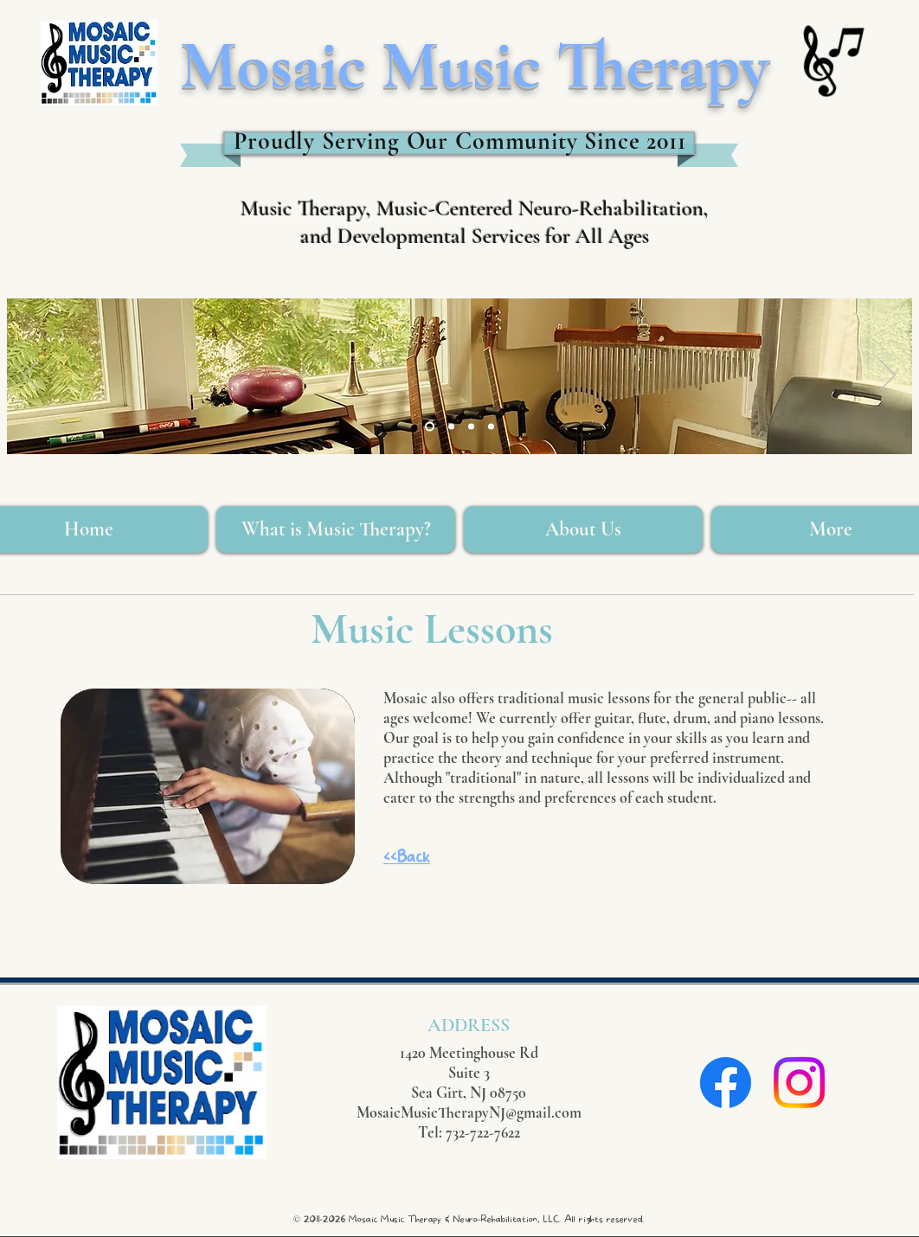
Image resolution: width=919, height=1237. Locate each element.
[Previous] (31, 376)
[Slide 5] (451, 427)
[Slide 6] (491, 427)
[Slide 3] (429, 427)
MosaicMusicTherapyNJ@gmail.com (469, 1112)
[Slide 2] (471, 427)
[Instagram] (799, 1082)
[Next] (888, 376)
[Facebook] (725, 1082)
